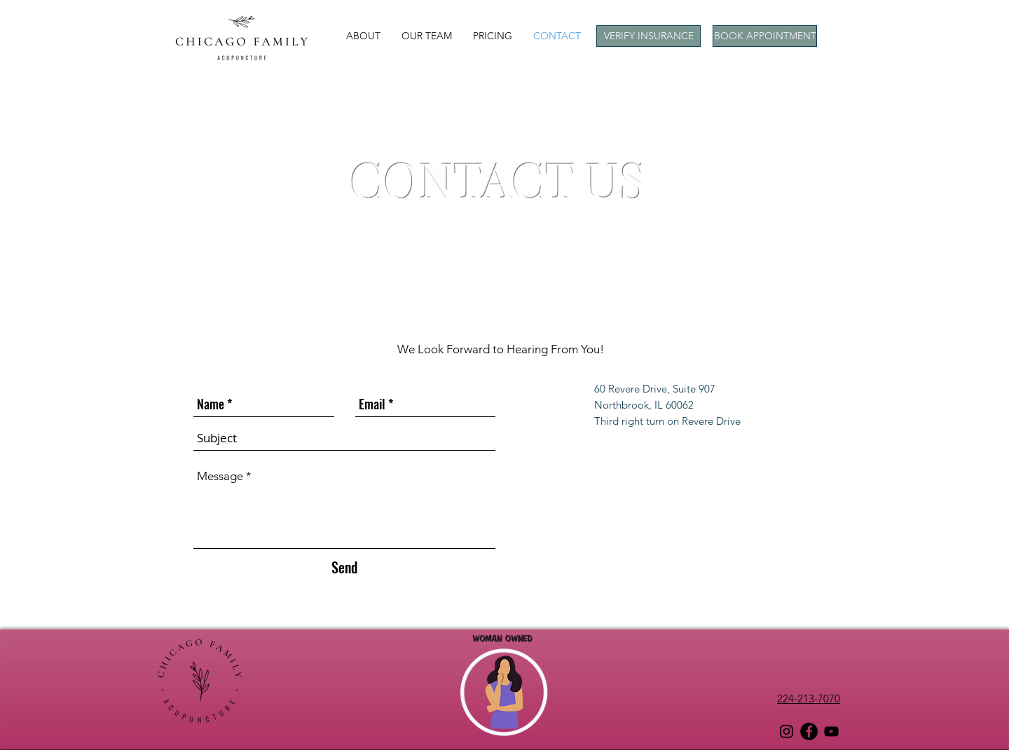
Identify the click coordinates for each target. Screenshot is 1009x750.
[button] (363, 35)
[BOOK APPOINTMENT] (765, 36)
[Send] (344, 566)
